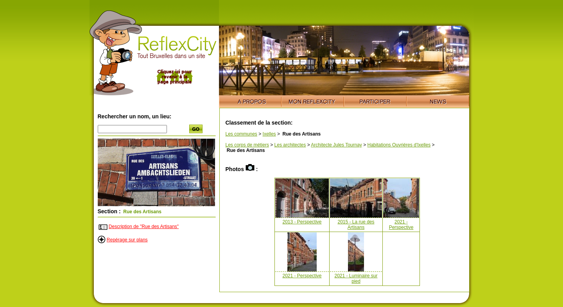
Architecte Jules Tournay (336, 145)
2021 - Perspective (401, 224)
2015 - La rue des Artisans (355, 224)
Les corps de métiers (247, 145)
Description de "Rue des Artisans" (144, 226)
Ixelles (269, 134)
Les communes (241, 134)
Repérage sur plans (127, 240)
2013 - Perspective (301, 222)
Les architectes (290, 145)
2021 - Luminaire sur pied (355, 278)
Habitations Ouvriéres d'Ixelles (399, 145)
